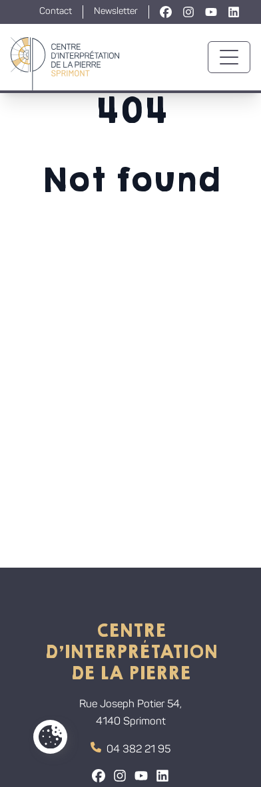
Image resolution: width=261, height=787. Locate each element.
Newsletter (116, 12)
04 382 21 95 (130, 748)
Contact (55, 12)
